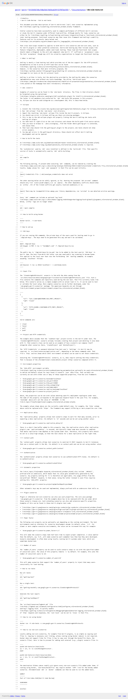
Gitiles (12, 696)
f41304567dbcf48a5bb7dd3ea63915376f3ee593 (48, 10)
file (56, 15)
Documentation (79, 10)
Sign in (124, 3)
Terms (23, 696)
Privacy (17, 696)
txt (119, 696)
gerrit (17, 10)
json (124, 696)
